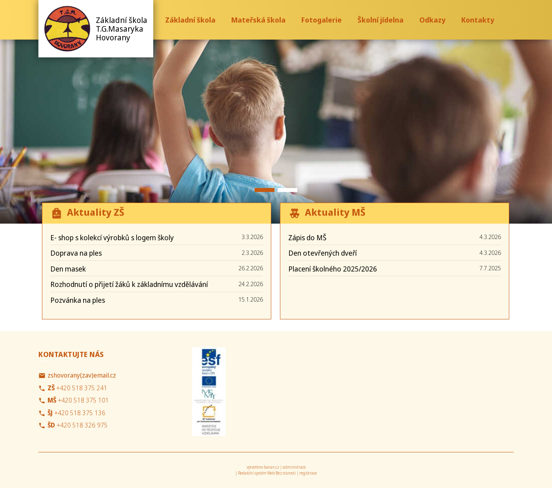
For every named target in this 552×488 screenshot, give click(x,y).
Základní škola (190, 20)
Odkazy (432, 20)
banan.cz (271, 467)
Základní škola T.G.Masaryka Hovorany (121, 29)
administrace (294, 467)
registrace (308, 473)
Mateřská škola (258, 20)
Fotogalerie (321, 20)
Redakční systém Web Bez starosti (267, 473)
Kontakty (477, 20)
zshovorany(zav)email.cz (82, 375)
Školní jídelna (381, 20)
